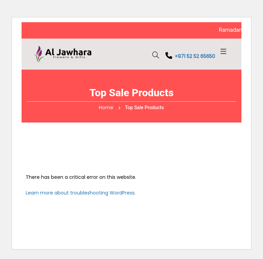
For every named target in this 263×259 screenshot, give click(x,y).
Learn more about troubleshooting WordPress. (81, 192)
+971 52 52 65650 (190, 56)
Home (106, 107)
